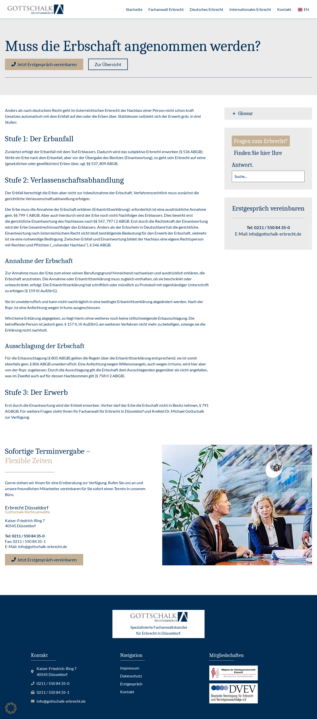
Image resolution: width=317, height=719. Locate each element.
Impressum (129, 668)
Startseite (134, 9)
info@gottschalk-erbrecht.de (275, 234)
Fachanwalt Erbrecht (166, 9)
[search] (268, 176)
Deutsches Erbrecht (206, 9)
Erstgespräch (131, 683)
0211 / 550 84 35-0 (272, 227)
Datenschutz (131, 675)
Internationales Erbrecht (250, 9)
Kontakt (284, 9)
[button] (108, 64)
